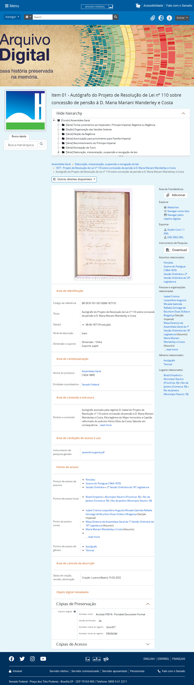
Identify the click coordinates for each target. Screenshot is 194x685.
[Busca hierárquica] (21, 145)
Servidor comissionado (85, 671)
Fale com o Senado (179, 5)
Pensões (90, 479)
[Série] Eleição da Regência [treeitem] (78, 134)
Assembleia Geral (91, 371)
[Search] (73, 17)
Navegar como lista (176, 211)
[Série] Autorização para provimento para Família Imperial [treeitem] (96, 138)
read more (106, 425)
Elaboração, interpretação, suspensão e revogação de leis (107, 164)
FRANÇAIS (178, 659)
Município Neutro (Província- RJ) (123, 497)
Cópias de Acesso (71, 644)
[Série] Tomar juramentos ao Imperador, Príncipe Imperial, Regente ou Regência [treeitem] (108, 125)
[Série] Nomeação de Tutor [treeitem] (78, 147)
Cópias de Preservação (76, 603)
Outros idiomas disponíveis (73, 179)
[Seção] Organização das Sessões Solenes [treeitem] (86, 129)
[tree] (121, 137)
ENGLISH (149, 659)
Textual (90, 550)
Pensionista (137, 671)
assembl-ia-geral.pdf (93, 452)
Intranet (15, 671)
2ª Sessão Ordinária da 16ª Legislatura (128, 487)
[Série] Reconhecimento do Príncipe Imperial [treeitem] (88, 143)
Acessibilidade (153, 5)
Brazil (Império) (94, 497)
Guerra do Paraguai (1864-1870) (103, 483)
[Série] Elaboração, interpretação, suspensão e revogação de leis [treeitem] (99, 152)
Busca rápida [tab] (19, 136)
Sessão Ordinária (95, 487)
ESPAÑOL (163, 659)
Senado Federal (90, 384)
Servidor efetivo (59, 671)
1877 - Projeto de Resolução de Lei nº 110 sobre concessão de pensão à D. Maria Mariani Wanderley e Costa (116, 168)
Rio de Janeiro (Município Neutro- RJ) (131, 500)
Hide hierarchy (69, 113)
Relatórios (171, 207)
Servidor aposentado (114, 671)
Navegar (11, 17)
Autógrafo (91, 546)
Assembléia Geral (61, 164)
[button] (139, 5)
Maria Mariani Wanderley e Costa (104, 529)
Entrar (181, 18)
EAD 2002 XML (174, 237)
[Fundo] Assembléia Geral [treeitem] (73, 120)
